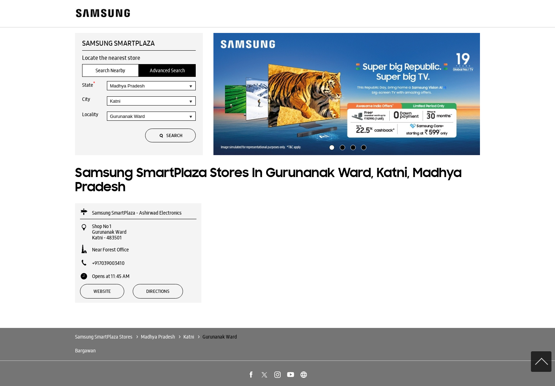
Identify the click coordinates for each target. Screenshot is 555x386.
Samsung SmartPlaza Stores (104, 337)
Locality (90, 114)
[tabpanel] (346, 94)
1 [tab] (331, 146)
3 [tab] (352, 146)
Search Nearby (110, 70)
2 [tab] (341, 146)
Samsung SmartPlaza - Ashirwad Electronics (137, 213)
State (88, 84)
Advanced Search (167, 70)
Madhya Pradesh (158, 337)
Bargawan (85, 350)
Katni (188, 337)
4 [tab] (363, 146)
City (86, 99)
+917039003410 (108, 263)
